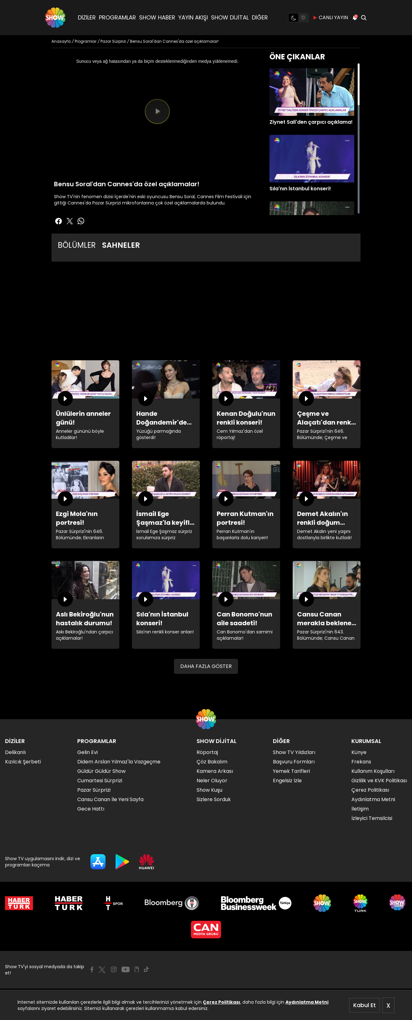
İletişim (360, 808)
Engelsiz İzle (287, 780)
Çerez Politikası (221, 1002)
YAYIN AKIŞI (193, 17)
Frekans (361, 761)
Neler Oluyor (212, 780)
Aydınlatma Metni (306, 1002)
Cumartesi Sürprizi (99, 780)
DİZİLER (87, 17)
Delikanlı (15, 752)
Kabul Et (364, 1005)
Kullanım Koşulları (372, 771)
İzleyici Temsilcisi (371, 818)
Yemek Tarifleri (291, 771)
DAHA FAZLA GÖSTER (206, 666)
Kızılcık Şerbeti (23, 761)
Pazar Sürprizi (94, 790)
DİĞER (260, 17)
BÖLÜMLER (77, 245)
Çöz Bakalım (212, 761)
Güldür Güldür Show (101, 771)
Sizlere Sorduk (214, 799)
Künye (358, 752)
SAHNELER (121, 245)
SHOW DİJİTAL (230, 17)
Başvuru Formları (294, 761)
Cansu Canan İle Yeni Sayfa (110, 799)
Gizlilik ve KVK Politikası (379, 780)
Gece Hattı (90, 808)
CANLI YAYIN (330, 17)
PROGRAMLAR (117, 17)
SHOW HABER (157, 17)
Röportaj (207, 752)
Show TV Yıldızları (294, 752)
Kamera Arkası (215, 771)
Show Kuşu (209, 790)
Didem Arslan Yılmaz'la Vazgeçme (118, 761)
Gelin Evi (87, 752)
